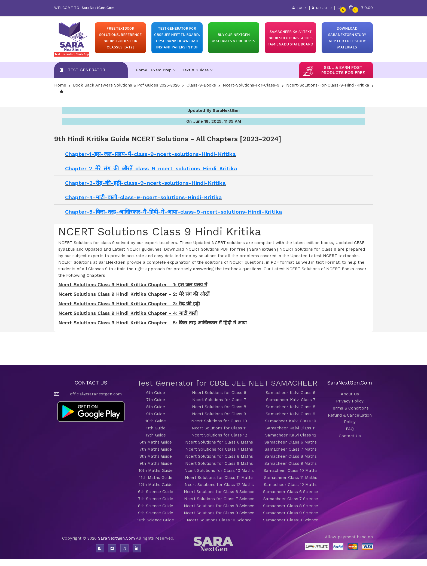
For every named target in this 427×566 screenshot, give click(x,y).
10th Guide (155, 421)
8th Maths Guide (155, 456)
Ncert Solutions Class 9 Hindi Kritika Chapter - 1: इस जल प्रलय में (132, 284)
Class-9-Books (201, 85)
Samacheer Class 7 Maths (291, 449)
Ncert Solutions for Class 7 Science (219, 498)
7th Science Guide (155, 498)
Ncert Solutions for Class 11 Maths (219, 477)
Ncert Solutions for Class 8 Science (219, 505)
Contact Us (350, 435)
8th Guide (155, 406)
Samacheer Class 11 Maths (290, 477)
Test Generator (86, 69)
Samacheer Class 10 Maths (291, 470)
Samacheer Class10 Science (290, 520)
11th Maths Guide (155, 477)
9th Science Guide (155, 512)
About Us (350, 394)
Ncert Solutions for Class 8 (219, 406)
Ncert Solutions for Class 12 (219, 435)
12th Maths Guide (156, 484)
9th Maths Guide (155, 463)
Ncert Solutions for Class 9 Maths (219, 463)
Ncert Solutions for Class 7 (219, 399)
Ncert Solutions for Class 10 (219, 421)
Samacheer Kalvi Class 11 (291, 428)
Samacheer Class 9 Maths (290, 463)
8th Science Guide (155, 505)
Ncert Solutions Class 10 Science (219, 520)
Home (141, 70)
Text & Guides (197, 70)
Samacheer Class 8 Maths (290, 456)
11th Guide (156, 428)
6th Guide (155, 392)
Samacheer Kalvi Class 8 (290, 406)
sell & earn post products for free (343, 70)
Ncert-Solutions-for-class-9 (251, 85)
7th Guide (155, 399)
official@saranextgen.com (96, 394)
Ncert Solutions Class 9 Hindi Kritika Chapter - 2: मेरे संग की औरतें (133, 294)
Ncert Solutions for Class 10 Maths (219, 470)
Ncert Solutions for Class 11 (219, 428)
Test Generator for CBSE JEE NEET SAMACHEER (227, 383)
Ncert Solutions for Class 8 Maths (219, 456)
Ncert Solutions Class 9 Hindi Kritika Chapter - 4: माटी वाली (128, 313)
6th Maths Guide (155, 442)
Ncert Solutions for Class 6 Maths (219, 442)
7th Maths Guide (155, 449)
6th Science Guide (155, 491)
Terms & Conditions (350, 408)
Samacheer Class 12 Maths (291, 484)
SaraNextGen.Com (117, 538)
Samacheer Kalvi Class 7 (290, 399)
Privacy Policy (350, 401)
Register (322, 8)
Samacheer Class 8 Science (290, 505)
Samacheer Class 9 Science (290, 512)
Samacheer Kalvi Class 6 (290, 392)
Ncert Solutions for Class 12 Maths (219, 484)
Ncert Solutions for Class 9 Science (219, 512)
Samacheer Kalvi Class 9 (290, 413)
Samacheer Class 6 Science (290, 491)
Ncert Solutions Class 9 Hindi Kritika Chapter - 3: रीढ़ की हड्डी (129, 303)
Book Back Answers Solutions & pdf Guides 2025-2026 (126, 85)
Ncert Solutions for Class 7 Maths (219, 449)
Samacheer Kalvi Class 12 (290, 435)
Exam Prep (163, 70)
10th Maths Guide (156, 470)
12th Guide (156, 435)
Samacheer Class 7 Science (290, 498)
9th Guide (155, 413)
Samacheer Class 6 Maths (290, 442)
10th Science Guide (155, 520)
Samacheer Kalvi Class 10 (290, 421)
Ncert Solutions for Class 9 (219, 413)
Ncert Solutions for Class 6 (219, 392)
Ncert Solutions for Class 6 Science (219, 491)
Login (299, 8)
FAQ (350, 428)
